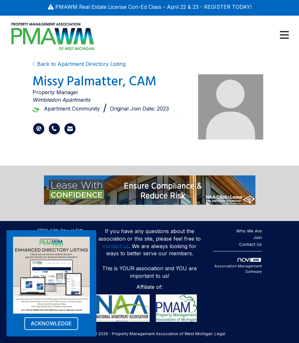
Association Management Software (238, 266)
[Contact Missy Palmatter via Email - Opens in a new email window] (70, 129)
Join (257, 237)
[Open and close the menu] (196, 35)
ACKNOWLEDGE (51, 323)
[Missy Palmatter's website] (39, 129)
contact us (116, 246)
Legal (219, 333)
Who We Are (249, 230)
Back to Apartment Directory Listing (79, 64)
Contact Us (250, 244)
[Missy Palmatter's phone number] (54, 129)
